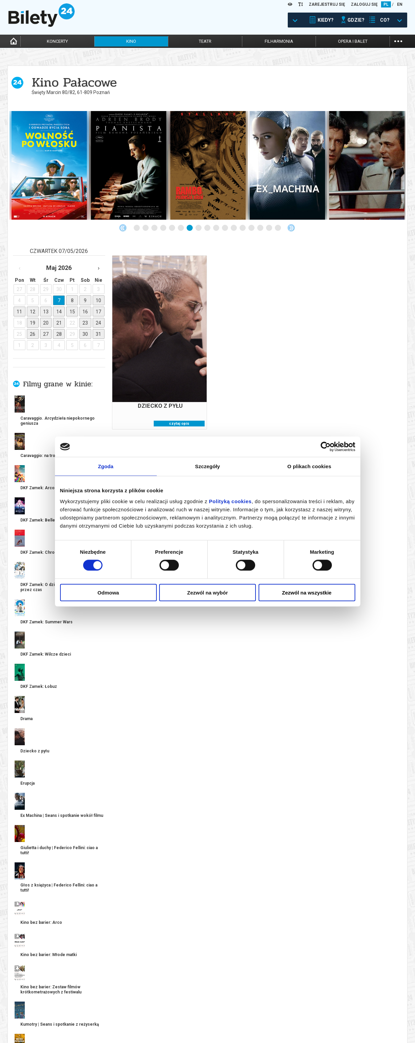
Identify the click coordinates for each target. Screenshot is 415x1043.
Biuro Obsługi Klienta (130, 1005)
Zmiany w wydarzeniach (132, 1022)
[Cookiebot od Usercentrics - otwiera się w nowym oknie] (325, 447)
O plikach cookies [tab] (309, 466)
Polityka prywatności (330, 1022)
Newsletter (119, 1016)
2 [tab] (146, 228)
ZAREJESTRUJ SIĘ (327, 4)
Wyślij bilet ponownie (130, 1011)
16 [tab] (269, 228)
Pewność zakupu (324, 1011)
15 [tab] (260, 228)
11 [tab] (225, 228)
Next (291, 228)
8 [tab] (198, 228)
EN (399, 4)
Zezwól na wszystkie (307, 592)
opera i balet (352, 41)
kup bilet (95, 739)
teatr (205, 41)
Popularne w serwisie (93, 793)
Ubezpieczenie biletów (130, 1028)
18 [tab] (282, 936)
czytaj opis (179, 423)
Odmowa (108, 592)
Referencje (219, 1016)
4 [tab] (163, 228)
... (398, 40)
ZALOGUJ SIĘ (364, 4)
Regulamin (318, 1005)
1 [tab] (137, 228)
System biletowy (225, 1011)
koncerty (57, 41)
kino (131, 41)
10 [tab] (216, 228)
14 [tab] (251, 228)
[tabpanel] (49, 165)
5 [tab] (172, 228)
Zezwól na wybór (207, 592)
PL (386, 4)
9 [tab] (207, 228)
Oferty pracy (321, 1028)
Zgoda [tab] (106, 466)
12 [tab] (234, 228)
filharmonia (279, 41)
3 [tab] (154, 228)
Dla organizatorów (228, 1005)
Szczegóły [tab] (207, 466)
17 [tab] (278, 228)
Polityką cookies (230, 501)
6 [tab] (181, 228)
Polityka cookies (324, 1016)
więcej (38, 566)
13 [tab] (243, 228)
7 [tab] (190, 228)
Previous (123, 228)
